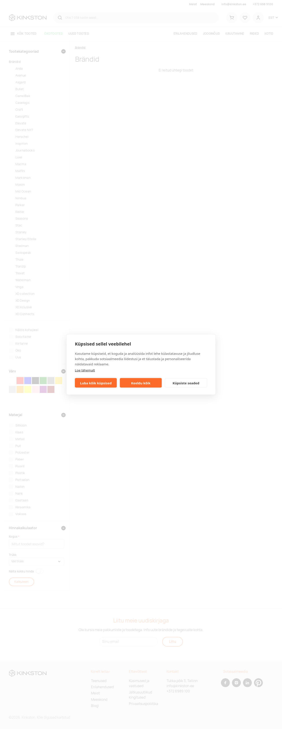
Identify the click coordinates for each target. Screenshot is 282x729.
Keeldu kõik (140, 383)
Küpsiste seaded (186, 383)
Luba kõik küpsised (95, 383)
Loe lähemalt (85, 370)
